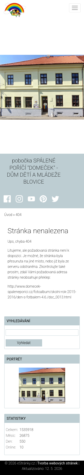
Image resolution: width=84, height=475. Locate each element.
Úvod (8, 215)
